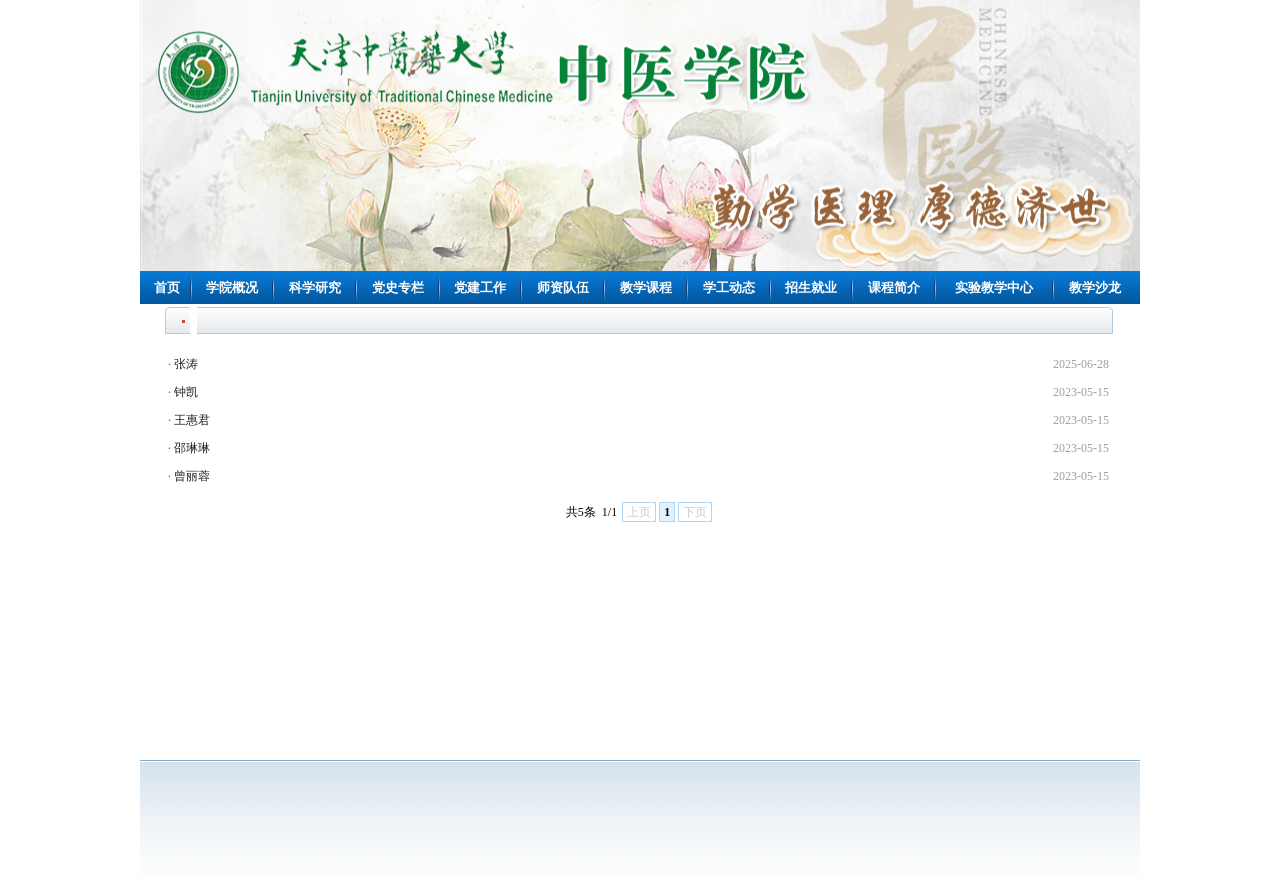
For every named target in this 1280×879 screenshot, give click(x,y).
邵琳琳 (192, 448)
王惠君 (192, 420)
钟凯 (186, 392)
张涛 (186, 364)
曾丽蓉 (192, 476)
